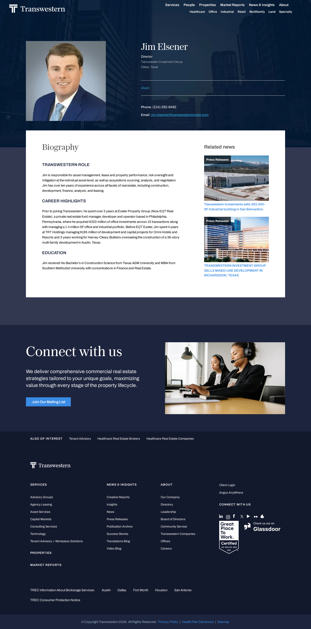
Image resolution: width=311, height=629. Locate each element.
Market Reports (237, 5)
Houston (161, 590)
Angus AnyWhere (231, 492)
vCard (145, 88)
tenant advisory (80, 438)
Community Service (174, 526)
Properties (212, 5)
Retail (246, 12)
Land (276, 11)
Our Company (170, 497)
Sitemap (223, 622)
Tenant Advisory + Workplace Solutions (56, 541)
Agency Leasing (41, 504)
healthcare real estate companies (170, 438)
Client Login (227, 485)
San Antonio (183, 590)
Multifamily (262, 12)
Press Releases (117, 519)
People (194, 5)
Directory (167, 504)
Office (217, 12)
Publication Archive (120, 526)
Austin (106, 590)
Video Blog (114, 548)
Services (177, 5)
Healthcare (202, 12)
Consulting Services (43, 526)
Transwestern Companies (178, 534)
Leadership (168, 511)
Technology (38, 534)
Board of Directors (173, 519)
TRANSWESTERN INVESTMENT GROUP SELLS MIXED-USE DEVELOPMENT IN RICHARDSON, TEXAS (235, 270)
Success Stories (117, 534)
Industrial (232, 12)
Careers (166, 548)
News (110, 511)
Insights (112, 504)
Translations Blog (118, 541)
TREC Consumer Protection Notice (55, 600)
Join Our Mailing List (48, 402)
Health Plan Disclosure (198, 622)
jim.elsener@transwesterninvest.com (180, 115)
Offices (165, 541)
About (288, 5)
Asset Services (40, 511)
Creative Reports (118, 497)
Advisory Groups (41, 497)
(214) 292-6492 (164, 107)
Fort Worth (140, 590)
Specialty (290, 12)
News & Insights (266, 5)
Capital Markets (40, 519)
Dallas (121, 590)
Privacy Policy (168, 622)
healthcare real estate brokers (118, 438)
